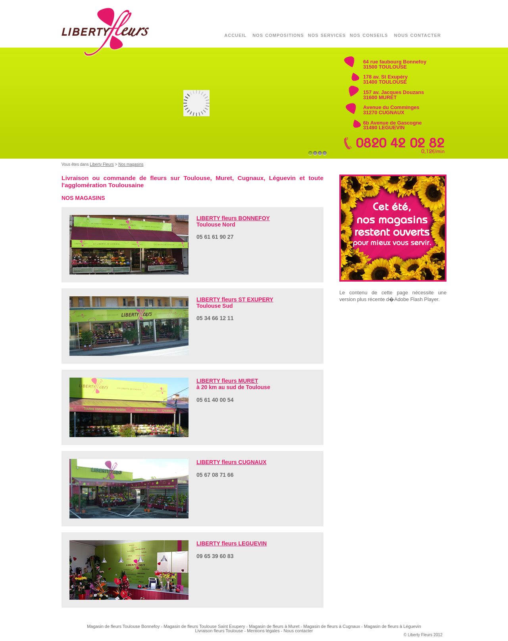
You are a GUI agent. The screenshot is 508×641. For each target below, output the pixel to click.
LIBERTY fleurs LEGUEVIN (231, 543)
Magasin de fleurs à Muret (274, 626)
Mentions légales (263, 630)
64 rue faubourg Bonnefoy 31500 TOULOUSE (394, 64)
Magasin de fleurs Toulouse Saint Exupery (204, 626)
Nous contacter (298, 630)
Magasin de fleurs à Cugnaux (331, 626)
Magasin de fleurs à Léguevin (392, 626)
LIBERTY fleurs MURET (227, 381)
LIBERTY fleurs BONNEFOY (233, 218)
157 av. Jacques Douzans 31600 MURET (393, 94)
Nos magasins (130, 164)
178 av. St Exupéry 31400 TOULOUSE (385, 79)
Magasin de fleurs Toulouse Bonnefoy (123, 626)
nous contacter (417, 34)
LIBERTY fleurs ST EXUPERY (234, 299)
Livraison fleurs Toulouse (219, 630)
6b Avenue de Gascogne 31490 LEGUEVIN (392, 125)
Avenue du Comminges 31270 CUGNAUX (391, 109)
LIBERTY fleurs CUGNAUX (231, 462)
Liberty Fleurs (102, 164)
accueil (235, 34)
